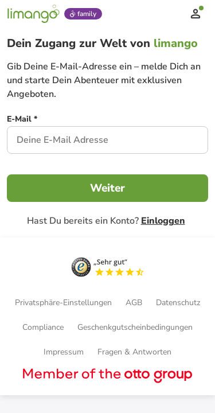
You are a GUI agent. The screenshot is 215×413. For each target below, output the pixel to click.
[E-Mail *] (22, 120)
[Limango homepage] (33, 14)
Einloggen (163, 221)
